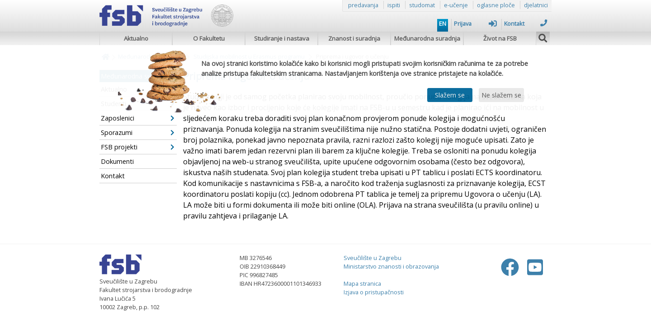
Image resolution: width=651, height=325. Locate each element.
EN (442, 23)
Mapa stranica (362, 283)
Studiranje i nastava (281, 38)
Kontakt (525, 23)
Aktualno (136, 38)
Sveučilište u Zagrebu (372, 258)
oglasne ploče (496, 5)
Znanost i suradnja (354, 38)
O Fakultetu (209, 38)
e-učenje (456, 5)
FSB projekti (137, 147)
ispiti (393, 5)
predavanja (363, 5)
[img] (543, 37)
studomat (422, 5)
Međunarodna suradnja (427, 38)
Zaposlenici (137, 118)
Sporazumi (137, 132)
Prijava (475, 23)
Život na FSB (500, 38)
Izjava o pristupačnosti (374, 292)
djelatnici (536, 5)
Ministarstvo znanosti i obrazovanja (391, 266)
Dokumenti (117, 161)
